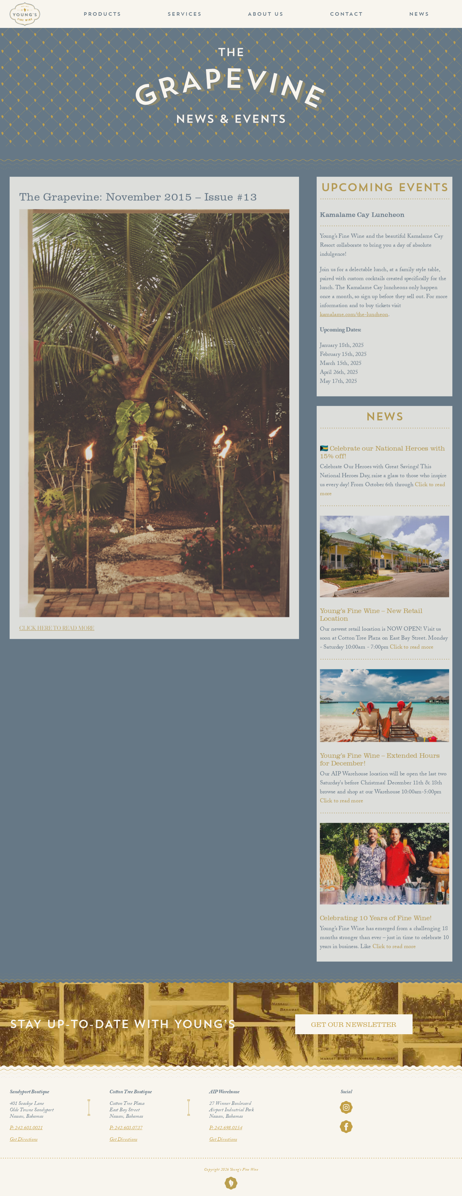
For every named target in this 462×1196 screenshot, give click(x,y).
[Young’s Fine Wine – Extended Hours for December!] (384, 707)
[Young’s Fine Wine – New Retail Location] (384, 558)
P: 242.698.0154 (225, 1128)
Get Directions (24, 1140)
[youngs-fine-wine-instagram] (346, 1104)
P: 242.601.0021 (26, 1128)
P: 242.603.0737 (125, 1128)
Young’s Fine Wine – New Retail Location (371, 616)
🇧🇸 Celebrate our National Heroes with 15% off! (382, 454)
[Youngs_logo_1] (25, 5)
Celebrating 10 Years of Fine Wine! (376, 919)
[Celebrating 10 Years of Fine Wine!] (384, 865)
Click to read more (410, 649)
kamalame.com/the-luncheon (354, 317)
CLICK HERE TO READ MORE (56, 629)
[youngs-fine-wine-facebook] (346, 1123)
